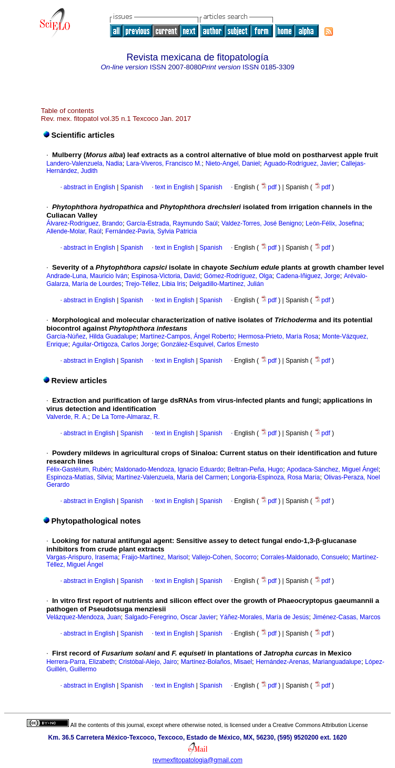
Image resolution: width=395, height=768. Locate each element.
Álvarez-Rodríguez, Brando (84, 223)
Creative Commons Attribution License (320, 725)
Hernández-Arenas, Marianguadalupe (308, 661)
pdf (269, 187)
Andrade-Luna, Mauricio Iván (86, 276)
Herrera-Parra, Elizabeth (80, 661)
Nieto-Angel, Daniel (233, 163)
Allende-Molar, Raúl (74, 231)
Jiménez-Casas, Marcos (347, 617)
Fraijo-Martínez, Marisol (154, 557)
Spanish (130, 187)
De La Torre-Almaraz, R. (126, 417)
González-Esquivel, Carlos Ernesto (210, 344)
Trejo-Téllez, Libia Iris (155, 284)
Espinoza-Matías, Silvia (79, 477)
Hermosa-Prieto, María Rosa (278, 336)
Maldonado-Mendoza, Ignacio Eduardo (169, 469)
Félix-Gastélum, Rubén (78, 469)
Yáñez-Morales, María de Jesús (264, 617)
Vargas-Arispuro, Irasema (82, 557)
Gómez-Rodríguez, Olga (238, 276)
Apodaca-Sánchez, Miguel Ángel (332, 469)
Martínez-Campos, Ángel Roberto (187, 336)
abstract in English (89, 187)
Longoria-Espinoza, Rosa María (275, 477)
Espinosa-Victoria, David (165, 276)
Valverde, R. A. (67, 417)
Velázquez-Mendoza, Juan (83, 617)
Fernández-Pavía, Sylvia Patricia (151, 231)
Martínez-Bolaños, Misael (216, 661)
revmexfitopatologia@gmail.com (197, 760)
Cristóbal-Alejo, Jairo (148, 661)
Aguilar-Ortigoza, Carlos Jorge (114, 344)
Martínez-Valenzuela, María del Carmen (171, 477)
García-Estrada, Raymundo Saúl (171, 223)
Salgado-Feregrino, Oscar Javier (170, 617)
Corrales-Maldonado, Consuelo (304, 557)
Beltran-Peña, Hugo (254, 469)
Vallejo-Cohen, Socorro (224, 557)
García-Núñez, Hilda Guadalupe (91, 336)
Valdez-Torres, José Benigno (261, 223)
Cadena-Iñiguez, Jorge (308, 276)
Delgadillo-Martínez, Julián (226, 284)
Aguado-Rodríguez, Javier (300, 163)
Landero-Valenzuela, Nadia (84, 163)
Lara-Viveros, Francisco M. (163, 163)
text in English (175, 187)
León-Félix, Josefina (334, 223)
